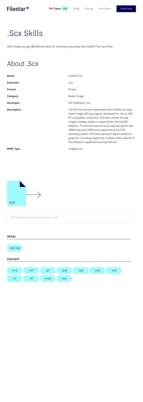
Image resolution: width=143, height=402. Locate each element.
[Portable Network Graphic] (97, 270)
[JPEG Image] (64, 270)
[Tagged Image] (14, 278)
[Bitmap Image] (14, 270)
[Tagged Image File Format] (31, 278)
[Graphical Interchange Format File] (47, 270)
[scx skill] (71, 217)
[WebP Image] (47, 278)
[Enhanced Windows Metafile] (31, 270)
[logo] (18, 9)
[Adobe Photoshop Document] (113, 270)
